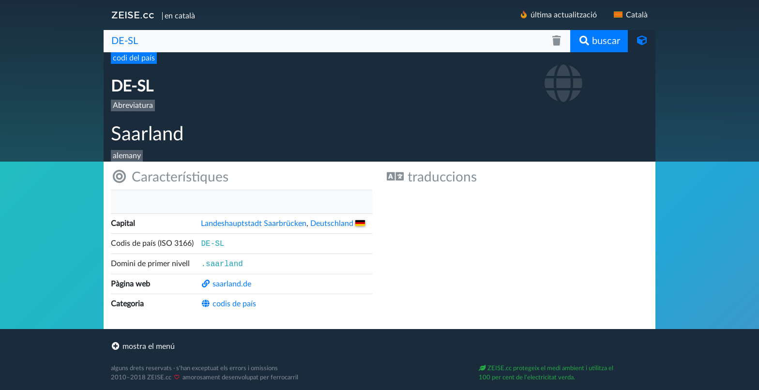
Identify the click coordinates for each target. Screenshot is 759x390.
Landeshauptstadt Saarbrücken (253, 223)
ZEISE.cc (132, 15)
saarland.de (226, 284)
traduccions (432, 177)
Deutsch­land (337, 223)
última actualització (558, 15)
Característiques (169, 177)
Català (630, 15)
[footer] (379, 346)
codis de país (228, 304)
